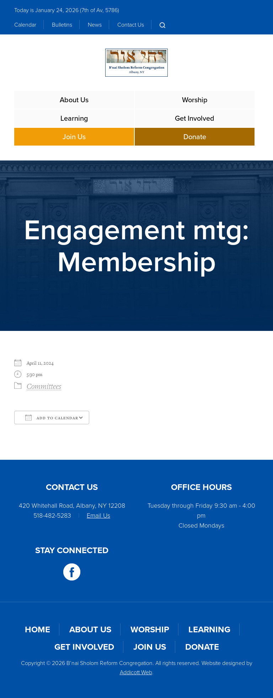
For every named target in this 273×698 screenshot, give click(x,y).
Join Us (74, 136)
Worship (195, 99)
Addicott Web (136, 672)
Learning (74, 118)
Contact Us (130, 24)
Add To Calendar (51, 417)
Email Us (98, 515)
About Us (74, 99)
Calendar (25, 24)
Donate (194, 136)
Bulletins (62, 24)
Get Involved (194, 118)
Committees (44, 386)
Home (37, 629)
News (95, 24)
